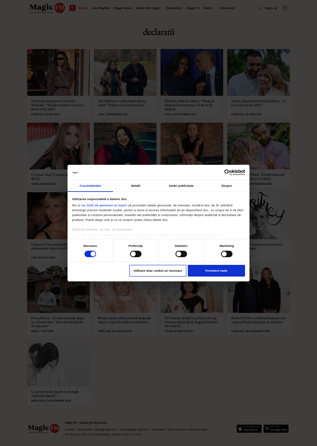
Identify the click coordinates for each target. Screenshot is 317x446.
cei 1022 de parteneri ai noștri (104, 205)
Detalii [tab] (136, 185)
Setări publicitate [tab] (181, 185)
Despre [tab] (227, 185)
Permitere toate (216, 270)
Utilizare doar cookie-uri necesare (158, 270)
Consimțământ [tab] (90, 185)
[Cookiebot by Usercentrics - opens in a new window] (227, 172)
